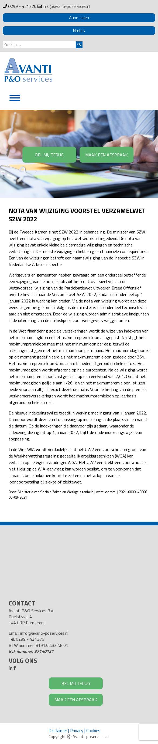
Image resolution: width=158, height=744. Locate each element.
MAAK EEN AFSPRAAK (106, 155)
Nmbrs (79, 30)
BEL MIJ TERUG (49, 155)
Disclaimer (58, 730)
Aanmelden (79, 17)
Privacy (76, 730)
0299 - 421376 (22, 6)
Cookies (93, 730)
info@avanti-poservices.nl (66, 6)
